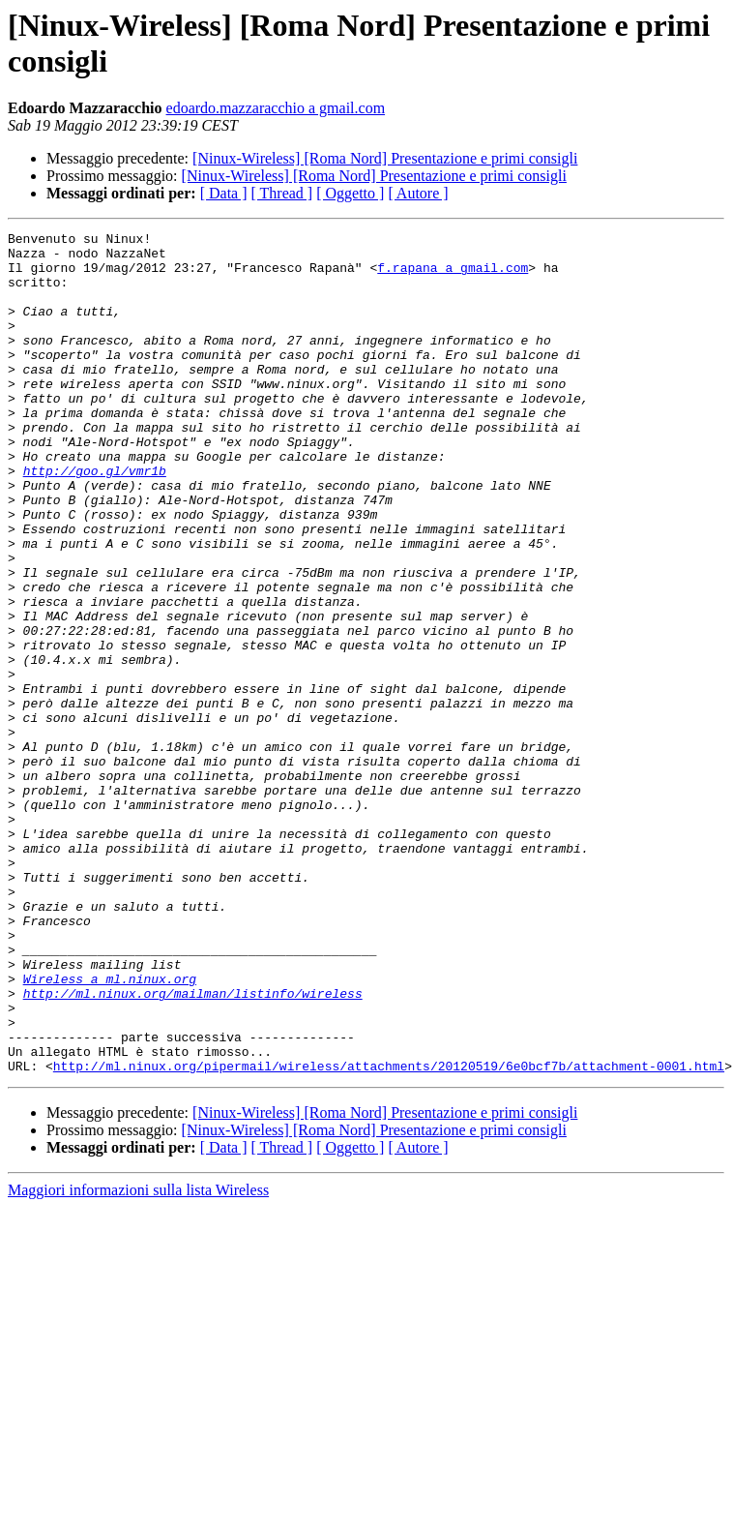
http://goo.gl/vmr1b (94, 519)
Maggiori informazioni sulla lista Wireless (138, 1358)
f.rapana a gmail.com (452, 276)
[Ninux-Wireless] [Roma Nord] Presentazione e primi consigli (384, 158)
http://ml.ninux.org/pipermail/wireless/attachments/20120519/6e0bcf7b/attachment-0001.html (388, 1234)
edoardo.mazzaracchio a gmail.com (276, 108)
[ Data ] (224, 193)
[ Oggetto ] (350, 193)
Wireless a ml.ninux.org (109, 1129)
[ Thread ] (282, 193)
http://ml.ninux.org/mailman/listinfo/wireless (193, 1147)
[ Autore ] (418, 193)
